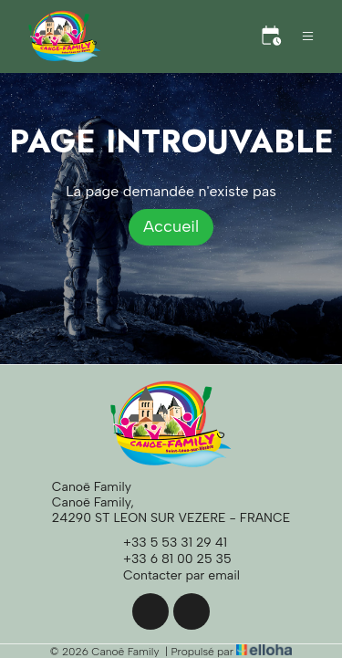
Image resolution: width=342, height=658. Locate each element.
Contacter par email (171, 576)
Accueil (171, 226)
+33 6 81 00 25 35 (167, 559)
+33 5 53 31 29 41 (164, 543)
